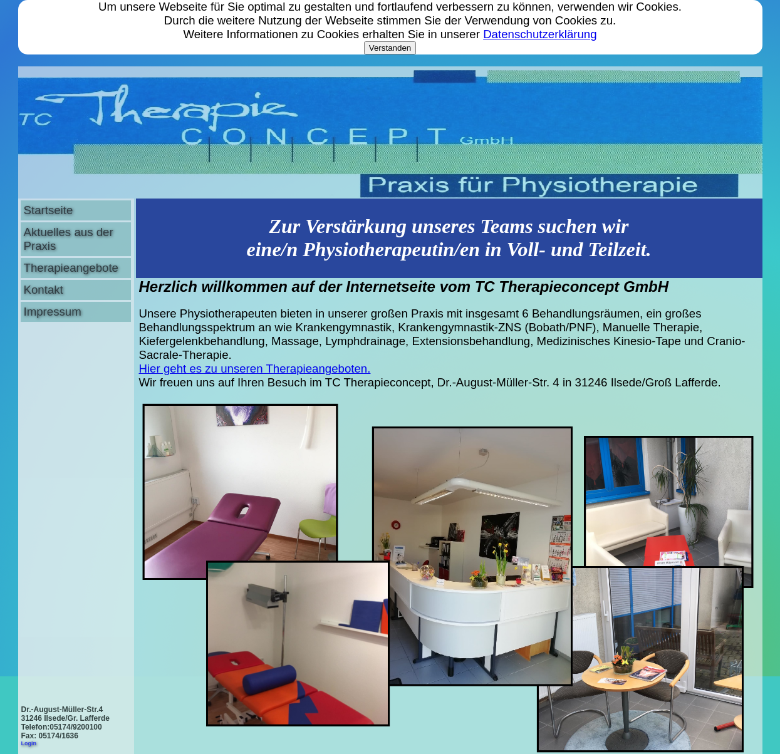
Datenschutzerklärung (539, 34)
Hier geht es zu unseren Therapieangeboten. (255, 368)
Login (29, 743)
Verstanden (390, 48)
